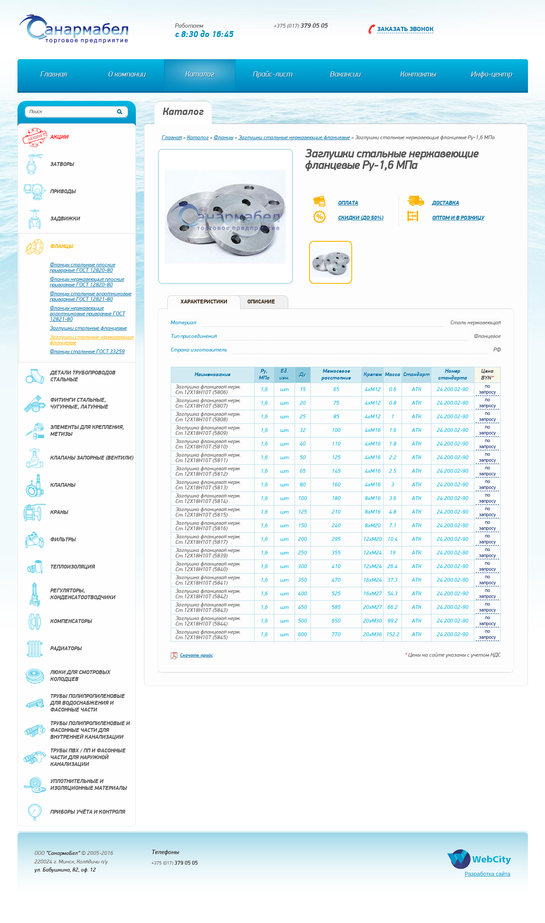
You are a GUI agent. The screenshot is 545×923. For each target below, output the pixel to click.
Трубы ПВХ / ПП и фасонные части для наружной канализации (74, 758)
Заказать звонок (405, 29)
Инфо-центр (491, 75)
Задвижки (51, 219)
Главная (53, 75)
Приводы (49, 192)
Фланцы (47, 247)
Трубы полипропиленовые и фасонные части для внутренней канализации (76, 730)
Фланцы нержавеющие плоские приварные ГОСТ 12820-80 (87, 282)
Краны (45, 513)
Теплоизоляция (58, 567)
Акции (45, 137)
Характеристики (204, 302)
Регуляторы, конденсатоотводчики (68, 594)
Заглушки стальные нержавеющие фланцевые (92, 340)
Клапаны (48, 485)
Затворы (48, 164)
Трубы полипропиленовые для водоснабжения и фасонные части (73, 703)
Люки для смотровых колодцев (66, 676)
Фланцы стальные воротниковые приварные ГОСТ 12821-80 (91, 296)
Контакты (418, 75)
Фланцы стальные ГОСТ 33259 (87, 351)
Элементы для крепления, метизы (73, 431)
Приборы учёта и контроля (73, 812)
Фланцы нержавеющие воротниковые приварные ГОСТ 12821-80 (87, 314)
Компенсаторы (57, 621)
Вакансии (345, 75)
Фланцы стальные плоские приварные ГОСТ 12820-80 (82, 267)
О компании (127, 75)
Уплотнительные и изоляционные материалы (74, 785)
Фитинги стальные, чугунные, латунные (65, 404)
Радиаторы (52, 649)
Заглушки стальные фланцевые (88, 328)
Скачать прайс (196, 655)
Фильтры (49, 540)
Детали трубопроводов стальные (68, 376)
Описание (261, 302)
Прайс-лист (273, 75)
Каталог (199, 75)
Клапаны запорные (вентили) (77, 458)
